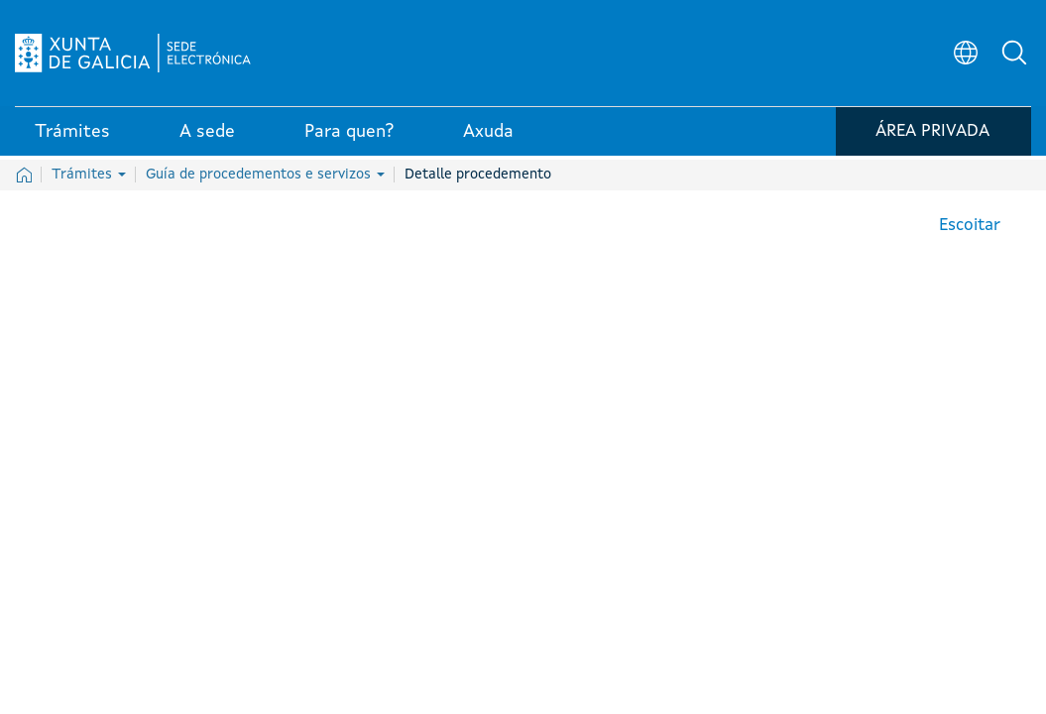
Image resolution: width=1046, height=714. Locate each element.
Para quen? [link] (349, 138)
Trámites (89, 174)
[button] (1016, 55)
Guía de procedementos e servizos (265, 174)
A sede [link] (207, 138)
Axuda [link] (488, 138)
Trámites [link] (72, 138)
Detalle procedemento (478, 174)
